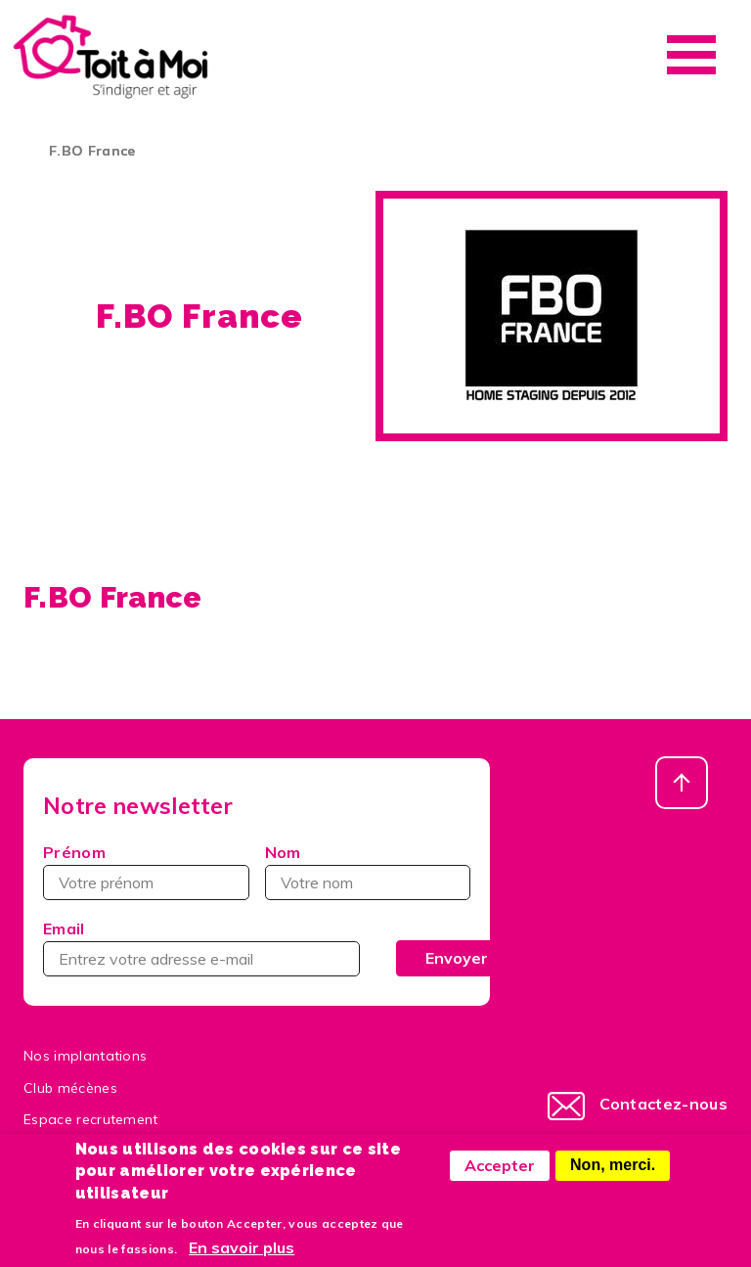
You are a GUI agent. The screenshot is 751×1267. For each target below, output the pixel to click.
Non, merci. (612, 1176)
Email (64, 928)
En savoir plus (241, 1259)
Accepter (499, 1177)
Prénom (74, 852)
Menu (691, 54)
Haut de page (681, 782)
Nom (283, 852)
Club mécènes (70, 1088)
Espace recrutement (90, 1119)
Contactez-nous (663, 1103)
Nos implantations (85, 1055)
